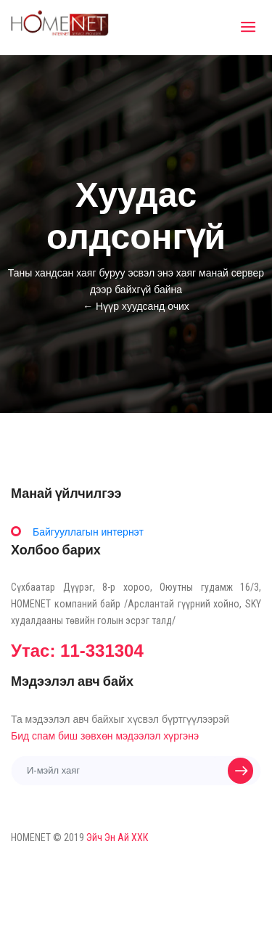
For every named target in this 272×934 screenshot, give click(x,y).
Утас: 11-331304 (77, 650)
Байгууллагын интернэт (88, 532)
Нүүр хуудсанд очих (142, 306)
